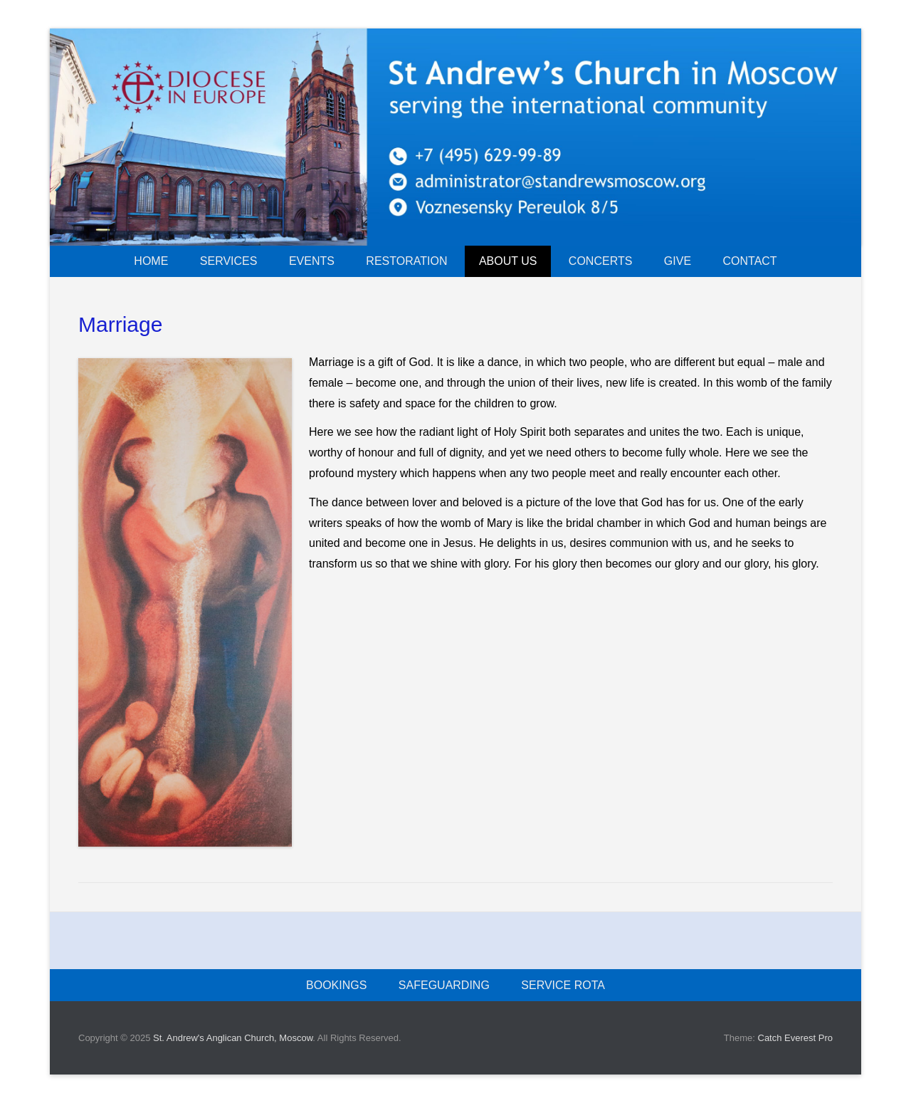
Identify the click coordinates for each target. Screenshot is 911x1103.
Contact (750, 261)
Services (229, 261)
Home (151, 261)
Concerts (601, 261)
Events (312, 261)
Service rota (563, 985)
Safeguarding (444, 985)
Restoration (406, 261)
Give (677, 261)
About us (508, 261)
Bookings (336, 985)
